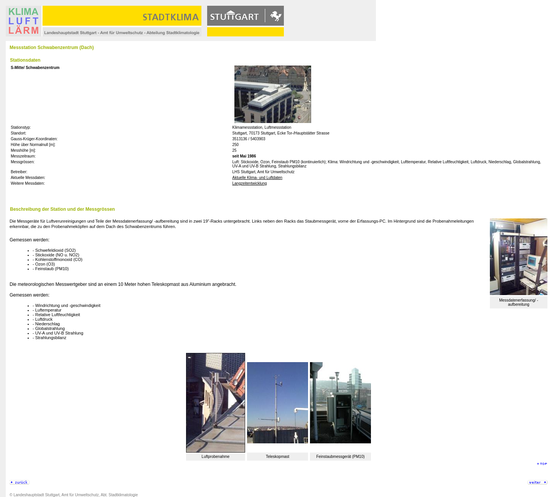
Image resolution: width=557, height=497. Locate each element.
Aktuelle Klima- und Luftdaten (257, 178)
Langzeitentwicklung (249, 183)
